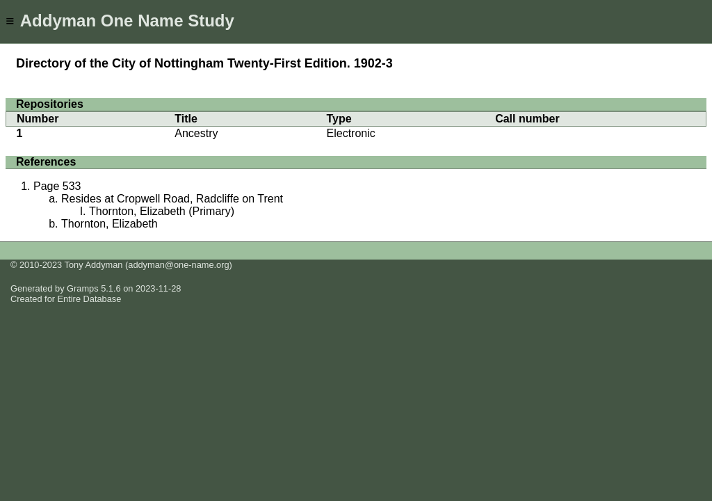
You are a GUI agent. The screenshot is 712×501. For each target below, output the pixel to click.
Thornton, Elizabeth (109, 224)
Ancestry (196, 133)
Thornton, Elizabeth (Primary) (161, 211)
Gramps (83, 288)
